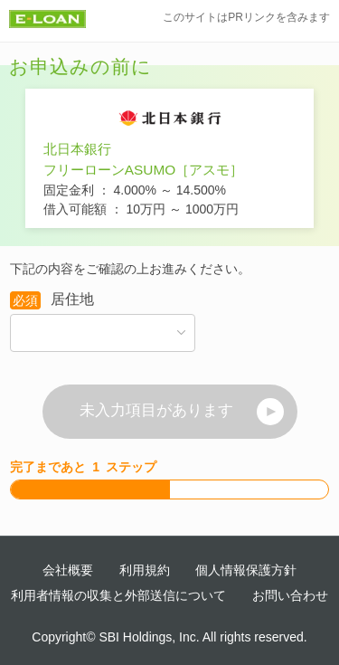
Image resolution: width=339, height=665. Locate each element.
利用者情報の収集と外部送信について (118, 595)
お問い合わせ (290, 595)
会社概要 (67, 570)
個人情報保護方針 (246, 570)
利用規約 (144, 570)
